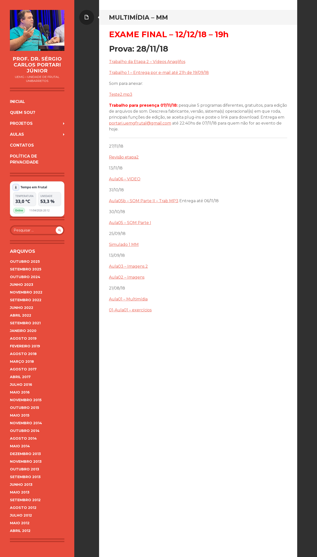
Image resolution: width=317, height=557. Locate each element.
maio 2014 (20, 446)
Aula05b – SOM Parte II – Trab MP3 (143, 200)
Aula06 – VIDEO (124, 179)
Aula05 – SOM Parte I (130, 222)
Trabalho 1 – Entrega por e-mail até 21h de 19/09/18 (159, 72)
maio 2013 (19, 492)
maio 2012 (19, 523)
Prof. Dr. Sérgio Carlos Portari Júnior (37, 65)
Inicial (17, 101)
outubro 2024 (25, 277)
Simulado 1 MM (124, 244)
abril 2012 (20, 530)
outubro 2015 (24, 407)
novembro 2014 (26, 423)
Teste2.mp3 (120, 94)
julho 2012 (21, 515)
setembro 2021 (25, 323)
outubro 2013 (24, 469)
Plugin (57, 210)
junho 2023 (21, 284)
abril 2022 (20, 315)
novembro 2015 (26, 400)
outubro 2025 (25, 261)
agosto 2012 (23, 507)
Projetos (21, 123)
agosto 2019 (23, 338)
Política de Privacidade (24, 159)
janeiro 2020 (23, 330)
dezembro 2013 (25, 454)
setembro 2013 (25, 477)
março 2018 (22, 361)
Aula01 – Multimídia (128, 299)
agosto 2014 (23, 438)
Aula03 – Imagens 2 (128, 266)
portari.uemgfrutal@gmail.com (140, 123)
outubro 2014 (25, 430)
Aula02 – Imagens (126, 277)
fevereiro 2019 (25, 346)
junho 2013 (21, 484)
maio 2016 (20, 392)
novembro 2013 (26, 461)
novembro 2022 (26, 292)
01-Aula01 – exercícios (130, 310)
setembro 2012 (25, 500)
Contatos (22, 145)
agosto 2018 (23, 354)
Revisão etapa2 (124, 157)
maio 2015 (19, 415)
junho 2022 (21, 307)
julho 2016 (21, 384)
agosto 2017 (23, 369)
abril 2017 (20, 377)
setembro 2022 (25, 300)
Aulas (17, 134)
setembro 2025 (25, 269)
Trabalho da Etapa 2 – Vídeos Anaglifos (147, 61)
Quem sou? (22, 112)
